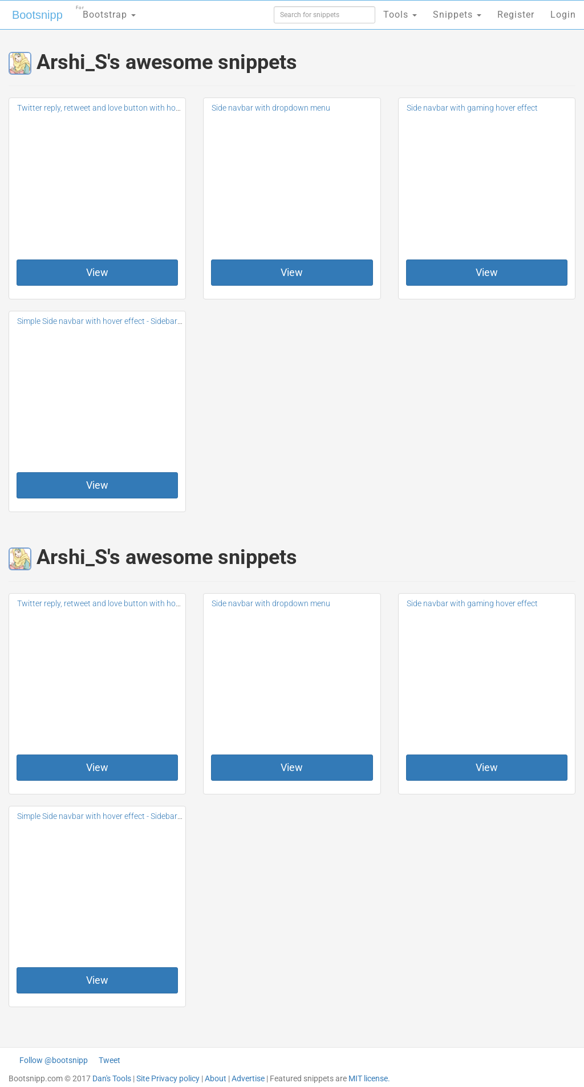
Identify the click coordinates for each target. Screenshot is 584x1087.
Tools (400, 14)
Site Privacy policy (168, 1078)
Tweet (109, 1060)
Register (515, 14)
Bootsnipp (37, 15)
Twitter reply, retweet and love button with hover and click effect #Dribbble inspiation (165, 107)
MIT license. (369, 1078)
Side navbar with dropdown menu (271, 107)
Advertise (248, 1078)
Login (563, 14)
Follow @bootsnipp (53, 1060)
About (215, 1078)
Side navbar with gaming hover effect (472, 107)
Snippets (457, 14)
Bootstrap (106, 11)
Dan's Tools (111, 1078)
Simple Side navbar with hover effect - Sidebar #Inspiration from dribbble (144, 321)
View (97, 272)
